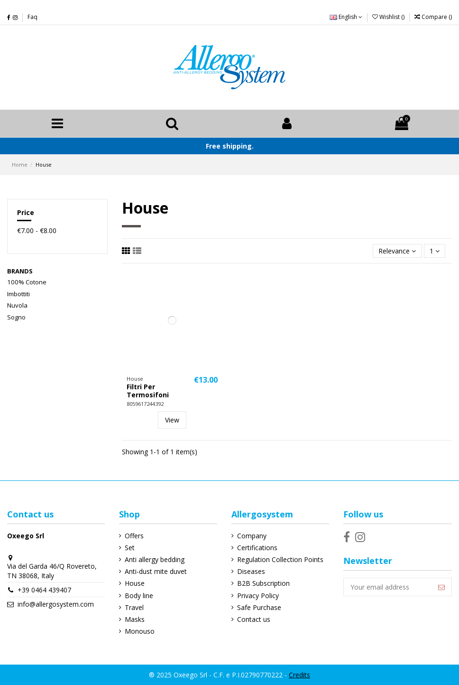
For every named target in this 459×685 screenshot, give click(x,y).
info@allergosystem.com (56, 604)
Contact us (253, 619)
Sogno (16, 317)
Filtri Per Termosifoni (148, 390)
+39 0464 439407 (44, 589)
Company (251, 535)
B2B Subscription (263, 583)
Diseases (251, 571)
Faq (32, 17)
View (172, 419)
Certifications (257, 547)
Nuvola (17, 305)
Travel (134, 607)
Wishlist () (389, 17)
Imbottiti (18, 294)
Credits (299, 674)
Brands (20, 271)
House (135, 583)
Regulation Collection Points (280, 559)
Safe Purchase (259, 607)
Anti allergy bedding (154, 559)
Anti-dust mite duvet (156, 571)
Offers (134, 535)
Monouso (140, 631)
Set (130, 547)
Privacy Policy (258, 595)
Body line (139, 595)
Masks (135, 619)
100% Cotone (26, 282)
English (346, 17)
